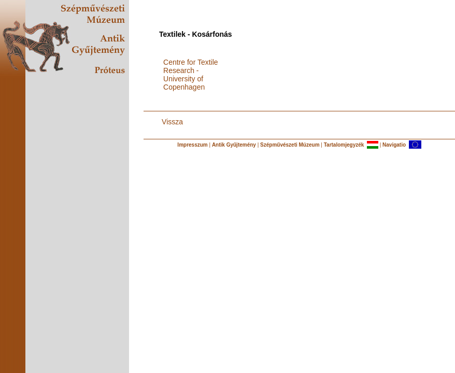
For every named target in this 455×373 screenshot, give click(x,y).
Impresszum (192, 145)
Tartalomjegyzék (344, 145)
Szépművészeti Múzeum (289, 145)
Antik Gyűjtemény (234, 145)
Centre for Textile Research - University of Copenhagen (190, 74)
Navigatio (394, 145)
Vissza (172, 122)
